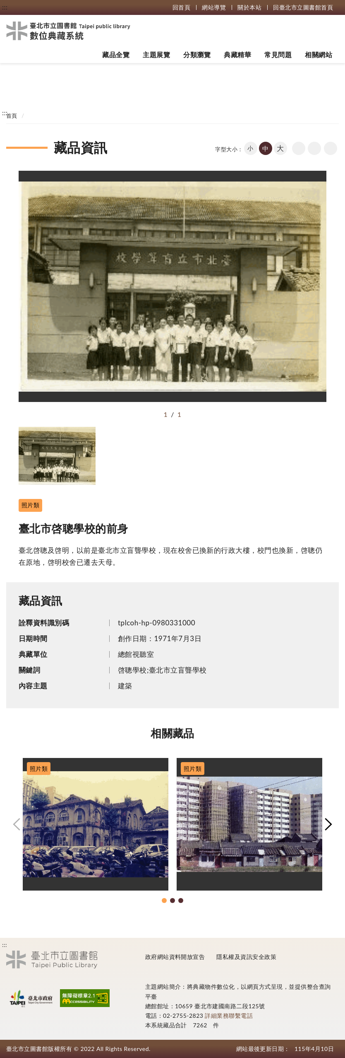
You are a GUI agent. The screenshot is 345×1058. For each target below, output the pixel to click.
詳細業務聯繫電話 (229, 1015)
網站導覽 (214, 7)
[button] (16, 824)
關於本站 (249, 7)
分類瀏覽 (197, 54)
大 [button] (280, 148)
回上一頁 (298, 148)
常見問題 (278, 54)
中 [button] (265, 148)
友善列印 (314, 148)
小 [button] (250, 148)
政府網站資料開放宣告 (175, 956)
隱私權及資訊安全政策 (246, 956)
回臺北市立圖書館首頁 (303, 7)
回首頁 (181, 7)
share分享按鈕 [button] (330, 148)
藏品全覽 (115, 54)
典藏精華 (237, 54)
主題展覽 (156, 54)
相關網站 (318, 54)
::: (4, 7)
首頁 (11, 115)
